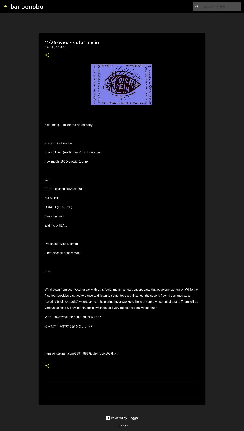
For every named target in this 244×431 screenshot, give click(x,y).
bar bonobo (27, 6)
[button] (47, 55)
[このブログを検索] (221, 6)
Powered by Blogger (122, 418)
